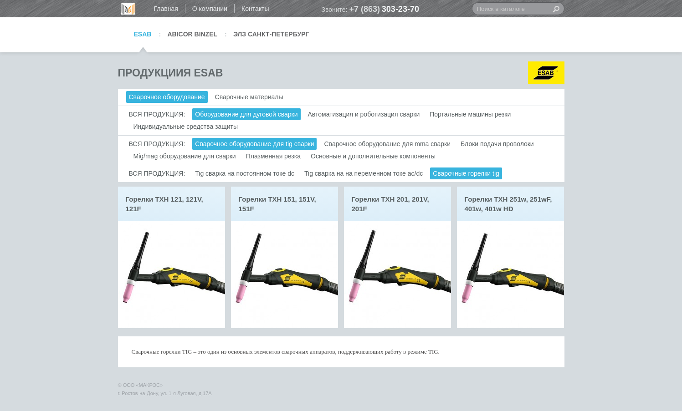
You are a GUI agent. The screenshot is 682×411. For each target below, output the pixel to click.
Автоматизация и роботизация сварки (364, 114)
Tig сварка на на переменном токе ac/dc (363, 173)
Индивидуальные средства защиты (185, 126)
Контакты (255, 8)
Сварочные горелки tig (466, 173)
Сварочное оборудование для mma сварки (387, 143)
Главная (166, 8)
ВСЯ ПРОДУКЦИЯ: (157, 114)
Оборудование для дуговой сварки (246, 114)
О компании (209, 8)
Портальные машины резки (470, 114)
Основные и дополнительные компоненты (373, 156)
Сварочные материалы (249, 97)
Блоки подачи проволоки (497, 143)
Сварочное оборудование (167, 97)
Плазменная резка (273, 156)
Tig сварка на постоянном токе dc (244, 173)
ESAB (143, 34)
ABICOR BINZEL (192, 34)
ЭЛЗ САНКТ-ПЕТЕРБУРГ (271, 34)
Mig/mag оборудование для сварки (184, 156)
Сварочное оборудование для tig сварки (254, 143)
